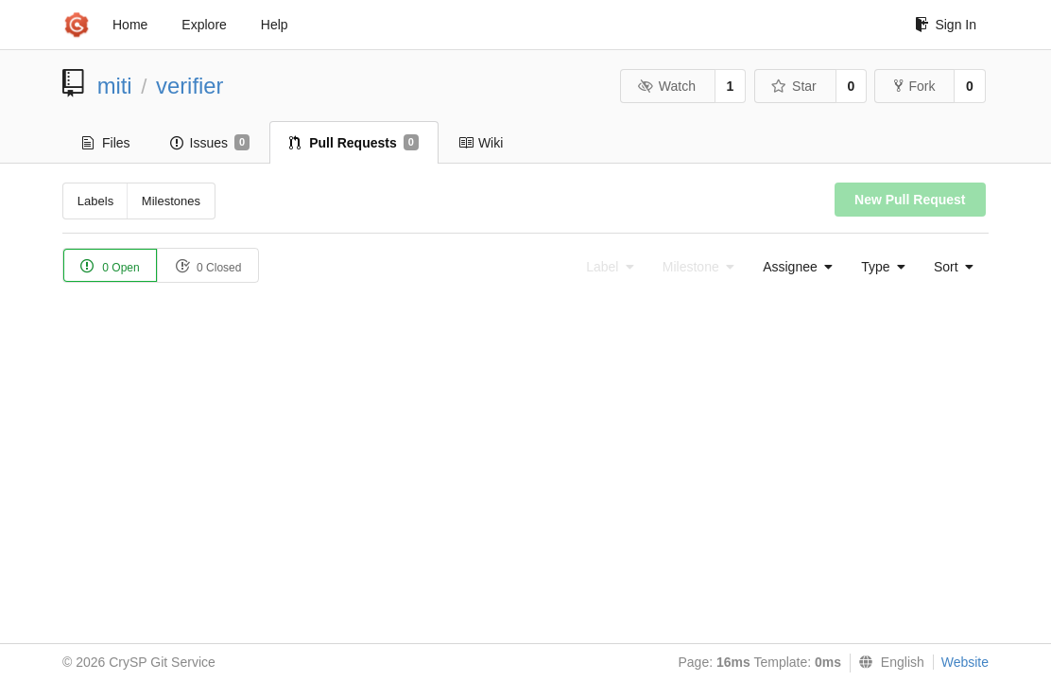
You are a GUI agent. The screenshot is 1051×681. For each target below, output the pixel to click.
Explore (203, 24)
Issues (210, 142)
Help (274, 24)
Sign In (945, 24)
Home (129, 24)
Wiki (480, 142)
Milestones (171, 201)
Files (106, 142)
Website (965, 662)
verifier (189, 85)
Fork (914, 86)
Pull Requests (354, 142)
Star (794, 86)
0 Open (110, 266)
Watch (666, 86)
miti (114, 85)
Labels (95, 201)
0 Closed (208, 266)
